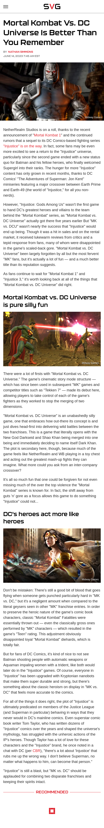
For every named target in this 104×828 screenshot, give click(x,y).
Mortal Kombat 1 (47, 135)
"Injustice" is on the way (22, 146)
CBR (36, 751)
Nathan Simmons (20, 51)
